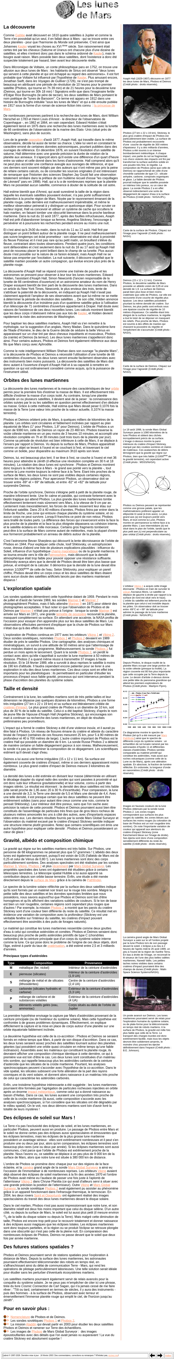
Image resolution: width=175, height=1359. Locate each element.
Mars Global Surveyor (89, 866)
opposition (36, 139)
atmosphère (58, 554)
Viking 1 (93, 634)
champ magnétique (64, 551)
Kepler (22, 46)
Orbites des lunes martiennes (36, 380)
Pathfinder (94, 880)
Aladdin (31, 1324)
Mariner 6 (74, 600)
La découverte (19, 27)
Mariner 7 (92, 600)
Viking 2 (108, 634)
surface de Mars (45, 880)
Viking (22, 866)
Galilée (20, 35)
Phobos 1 (60, 638)
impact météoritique (41, 1091)
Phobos (37, 1331)
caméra (28, 1167)
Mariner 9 (75, 603)
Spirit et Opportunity (47, 1195)
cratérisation (56, 945)
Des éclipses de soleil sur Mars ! (39, 1117)
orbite (115, 388)
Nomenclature (20, 1317)
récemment (60, 866)
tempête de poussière (71, 614)
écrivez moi (113, 1355)
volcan (126, 591)
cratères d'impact (15, 707)
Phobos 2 (78, 638)
